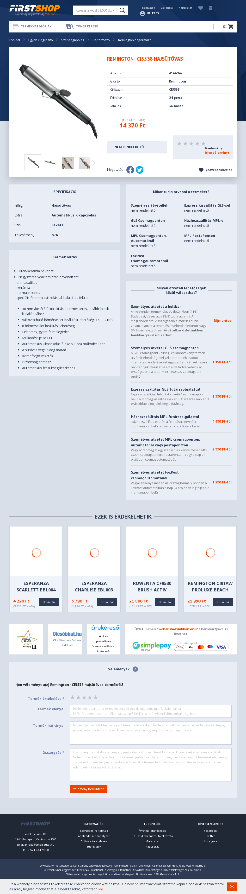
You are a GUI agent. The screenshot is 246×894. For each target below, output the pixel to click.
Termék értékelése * (46, 698)
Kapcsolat (185, 7)
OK (231, 886)
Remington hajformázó (135, 40)
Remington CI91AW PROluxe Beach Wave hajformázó (210, 589)
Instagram (210, 841)
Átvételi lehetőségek (152, 830)
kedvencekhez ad (215, 170)
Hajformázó (101, 40)
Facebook (210, 830)
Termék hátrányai (48, 725)
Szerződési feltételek (94, 830)
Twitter (210, 836)
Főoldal (14, 40)
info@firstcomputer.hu (39, 844)
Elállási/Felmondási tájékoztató (152, 836)
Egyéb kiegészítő (40, 40)
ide (100, 889)
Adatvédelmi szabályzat (94, 836)
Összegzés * (53, 752)
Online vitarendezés (93, 841)
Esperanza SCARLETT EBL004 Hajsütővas (36, 589)
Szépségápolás (72, 40)
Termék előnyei (50, 709)
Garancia (167, 7)
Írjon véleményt (217, 153)
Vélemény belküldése (88, 789)
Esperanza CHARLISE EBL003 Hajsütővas (94, 589)
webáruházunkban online (179, 629)
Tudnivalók (147, 7)
